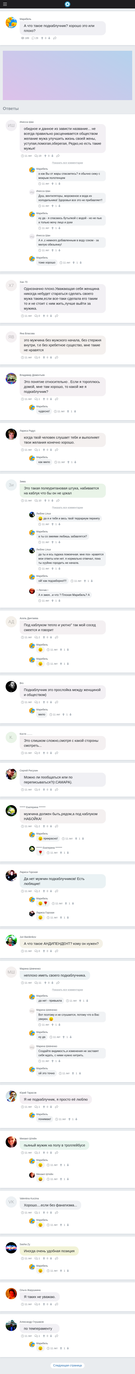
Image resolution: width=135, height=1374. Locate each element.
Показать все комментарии (67, 163)
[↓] (48, 38)
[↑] (42, 38)
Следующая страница (67, 1365)
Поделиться (55, 37)
